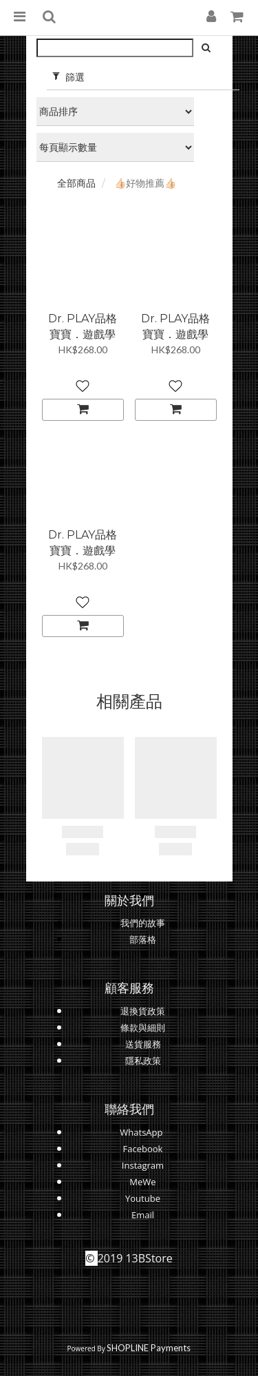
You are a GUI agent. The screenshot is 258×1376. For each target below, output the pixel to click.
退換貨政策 (142, 1011)
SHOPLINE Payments (149, 1347)
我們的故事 (142, 922)
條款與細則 (142, 1027)
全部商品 (76, 183)
